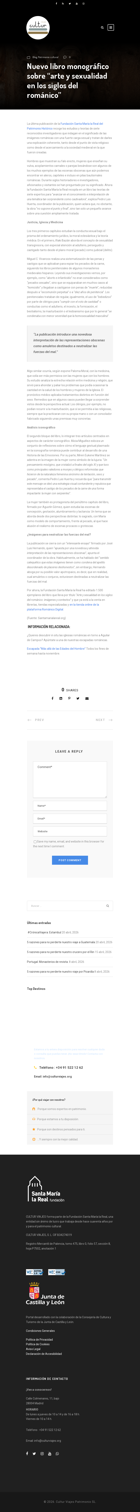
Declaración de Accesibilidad (44, 1353)
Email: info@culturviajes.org (53, 1076)
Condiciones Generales (40, 1330)
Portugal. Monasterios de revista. (47, 961)
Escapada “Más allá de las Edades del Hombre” (56, 648)
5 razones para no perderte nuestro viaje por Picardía (60, 971)
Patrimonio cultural (48, 57)
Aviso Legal (33, 1349)
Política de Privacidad (39, 1339)
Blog (35, 57)
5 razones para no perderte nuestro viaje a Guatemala (61, 942)
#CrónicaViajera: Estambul (44, 932)
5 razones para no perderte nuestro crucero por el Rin (60, 952)
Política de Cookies (38, 1344)
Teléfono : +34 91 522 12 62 (61, 1068)
